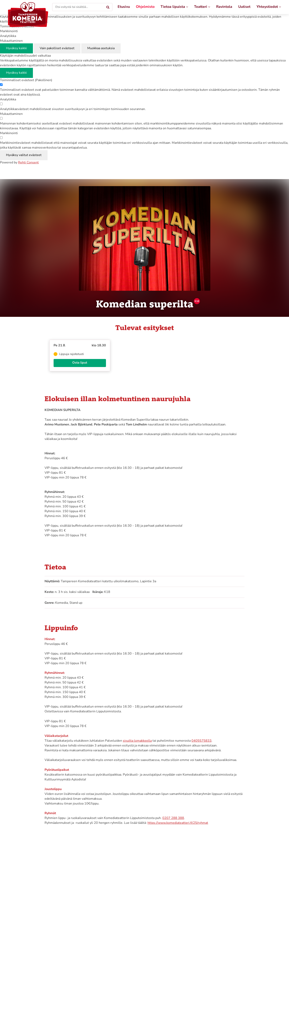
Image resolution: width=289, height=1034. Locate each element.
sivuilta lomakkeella (137, 740)
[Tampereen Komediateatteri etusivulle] (28, 14)
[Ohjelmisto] (145, 7)
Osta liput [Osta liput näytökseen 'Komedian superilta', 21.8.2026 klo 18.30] (79, 362)
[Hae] (107, 7)
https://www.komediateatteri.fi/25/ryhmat (178, 823)
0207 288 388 (173, 818)
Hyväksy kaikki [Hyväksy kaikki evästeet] (16, 48)
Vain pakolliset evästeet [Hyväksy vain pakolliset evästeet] (57, 48)
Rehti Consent (28, 162)
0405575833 (201, 740)
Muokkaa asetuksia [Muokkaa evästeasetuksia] (101, 48)
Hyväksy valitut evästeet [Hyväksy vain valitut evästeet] (24, 155)
